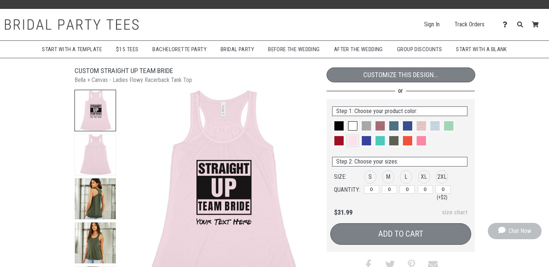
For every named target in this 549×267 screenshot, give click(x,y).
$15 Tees (127, 49)
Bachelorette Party (179, 49)
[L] (407, 189)
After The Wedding (358, 49)
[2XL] (443, 189)
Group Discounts (419, 49)
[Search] (522, 24)
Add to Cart (400, 233)
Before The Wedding (294, 49)
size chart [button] (454, 212)
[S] (371, 189)
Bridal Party (237, 49)
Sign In (432, 24)
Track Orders (469, 24)
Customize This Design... (400, 74)
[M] (389, 189)
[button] (95, 110)
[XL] (425, 189)
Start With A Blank (481, 49)
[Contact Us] (507, 24)
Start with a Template (72, 49)
